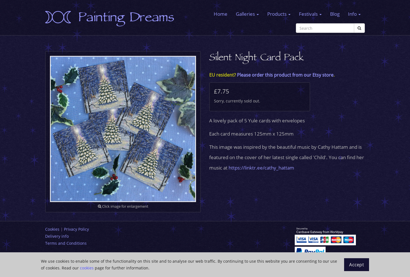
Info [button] (354, 14)
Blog (335, 14)
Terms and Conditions (66, 243)
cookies (87, 268)
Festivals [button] (310, 14)
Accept (356, 265)
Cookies (52, 229)
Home (220, 14)
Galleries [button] (247, 14)
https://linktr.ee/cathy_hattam (261, 167)
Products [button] (279, 14)
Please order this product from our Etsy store (285, 75)
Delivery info (57, 236)
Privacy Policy (76, 229)
